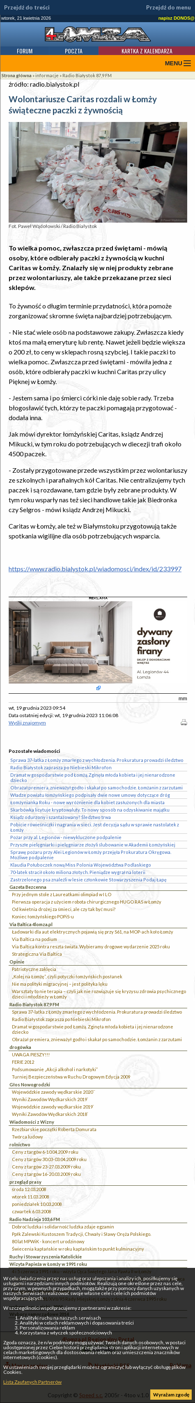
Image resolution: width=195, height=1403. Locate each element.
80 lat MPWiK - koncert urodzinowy (48, 1241)
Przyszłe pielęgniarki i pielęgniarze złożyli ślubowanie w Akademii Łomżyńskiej (92, 844)
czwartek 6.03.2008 (31, 1211)
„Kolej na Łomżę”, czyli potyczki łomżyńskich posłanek (67, 976)
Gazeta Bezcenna (27, 887)
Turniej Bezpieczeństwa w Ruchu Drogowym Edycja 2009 (71, 1076)
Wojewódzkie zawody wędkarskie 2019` (53, 1106)
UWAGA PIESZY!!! (31, 1054)
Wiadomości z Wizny (31, 1122)
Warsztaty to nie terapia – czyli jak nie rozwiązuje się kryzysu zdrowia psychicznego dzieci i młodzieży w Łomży (99, 994)
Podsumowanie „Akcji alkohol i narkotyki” (55, 1069)
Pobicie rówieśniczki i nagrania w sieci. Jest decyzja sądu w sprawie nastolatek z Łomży (94, 827)
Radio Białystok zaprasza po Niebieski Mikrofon (61, 1019)
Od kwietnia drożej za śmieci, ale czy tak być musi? (63, 909)
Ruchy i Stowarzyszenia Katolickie (45, 1256)
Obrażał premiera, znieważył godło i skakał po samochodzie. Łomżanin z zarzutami (97, 1039)
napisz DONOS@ (176, 18)
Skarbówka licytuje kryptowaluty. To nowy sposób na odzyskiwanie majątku (90, 809)
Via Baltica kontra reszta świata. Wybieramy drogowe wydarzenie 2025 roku (91, 946)
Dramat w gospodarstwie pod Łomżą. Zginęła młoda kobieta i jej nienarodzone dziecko (92, 1029)
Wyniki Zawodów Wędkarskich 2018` (50, 1114)
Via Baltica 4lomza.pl (31, 924)
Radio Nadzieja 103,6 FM (34, 1219)
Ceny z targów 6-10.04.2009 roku (45, 1152)
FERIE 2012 (23, 1062)
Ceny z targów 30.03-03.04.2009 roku (49, 1159)
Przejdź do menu (168, 7)
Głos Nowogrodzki (29, 1084)
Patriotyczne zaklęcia (34, 969)
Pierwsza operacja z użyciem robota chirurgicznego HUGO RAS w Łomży (86, 901)
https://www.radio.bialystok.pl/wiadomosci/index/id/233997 (95, 569)
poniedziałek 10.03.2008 (37, 1204)
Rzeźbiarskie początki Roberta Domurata (54, 1129)
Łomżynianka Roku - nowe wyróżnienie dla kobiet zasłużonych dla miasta (87, 802)
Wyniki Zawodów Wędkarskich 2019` (50, 1099)
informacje (47, 75)
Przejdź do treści (27, 7)
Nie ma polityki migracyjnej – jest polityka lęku (60, 984)
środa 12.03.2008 (29, 1189)
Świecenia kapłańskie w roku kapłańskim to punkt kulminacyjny (78, 1248)
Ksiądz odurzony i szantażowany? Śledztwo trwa (60, 817)
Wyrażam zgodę (171, 1395)
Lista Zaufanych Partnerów (32, 1382)
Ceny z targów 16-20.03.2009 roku (46, 1174)
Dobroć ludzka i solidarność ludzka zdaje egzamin (63, 1226)
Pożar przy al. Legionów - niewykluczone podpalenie (66, 837)
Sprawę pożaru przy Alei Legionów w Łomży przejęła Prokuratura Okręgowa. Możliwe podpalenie (90, 854)
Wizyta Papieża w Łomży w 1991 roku (48, 1264)
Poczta (74, 50)
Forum (24, 50)
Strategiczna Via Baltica (37, 954)
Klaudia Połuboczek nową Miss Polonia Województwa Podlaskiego (80, 864)
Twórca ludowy (27, 1136)
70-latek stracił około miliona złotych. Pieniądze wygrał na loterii (77, 872)
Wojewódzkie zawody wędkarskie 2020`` (53, 1092)
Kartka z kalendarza (147, 50)
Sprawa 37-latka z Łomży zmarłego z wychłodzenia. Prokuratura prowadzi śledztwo (97, 1011)
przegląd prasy (25, 1181)
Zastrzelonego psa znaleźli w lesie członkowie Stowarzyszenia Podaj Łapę (88, 879)
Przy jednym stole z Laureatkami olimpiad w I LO (61, 894)
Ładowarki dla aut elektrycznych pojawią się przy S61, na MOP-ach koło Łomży (92, 931)
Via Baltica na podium (34, 939)
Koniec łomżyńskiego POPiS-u (43, 916)
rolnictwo (19, 1144)
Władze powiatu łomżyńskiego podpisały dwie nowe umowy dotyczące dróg (90, 795)
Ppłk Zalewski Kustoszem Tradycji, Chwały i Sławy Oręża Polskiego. (81, 1234)
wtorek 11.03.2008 (30, 1196)
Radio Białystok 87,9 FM (87, 75)
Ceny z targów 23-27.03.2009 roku (46, 1166)
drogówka (20, 1047)
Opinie (16, 961)
